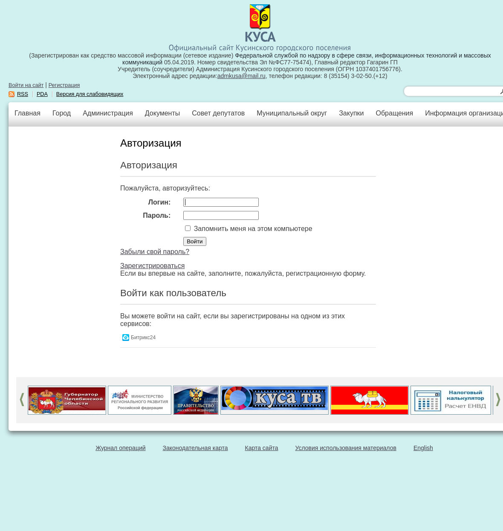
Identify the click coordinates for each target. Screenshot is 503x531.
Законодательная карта (195, 447)
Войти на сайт (26, 85)
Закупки (351, 113)
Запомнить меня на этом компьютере (252, 228)
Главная (27, 113)
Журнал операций (120, 447)
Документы (162, 113)
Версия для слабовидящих (90, 94)
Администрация (108, 113)
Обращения (394, 113)
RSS (22, 94)
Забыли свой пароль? (154, 251)
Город (61, 113)
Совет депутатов (218, 113)
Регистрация (64, 85)
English (423, 447)
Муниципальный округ (292, 113)
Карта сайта (261, 447)
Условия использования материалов (345, 447)
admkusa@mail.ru (241, 75)
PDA (42, 94)
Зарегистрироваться (152, 265)
